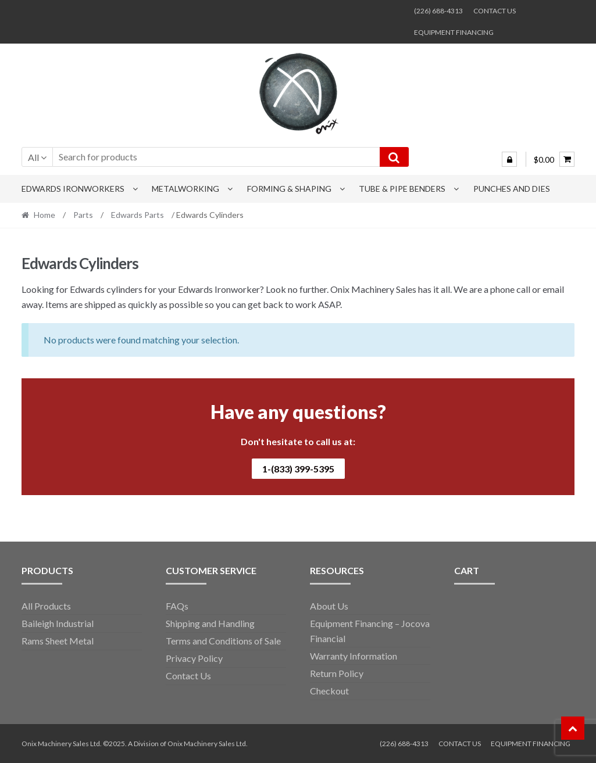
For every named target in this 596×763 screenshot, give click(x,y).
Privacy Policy (194, 658)
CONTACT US (494, 10)
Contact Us (188, 675)
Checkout (329, 690)
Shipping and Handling (210, 623)
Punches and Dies (511, 189)
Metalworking (185, 189)
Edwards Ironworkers (73, 189)
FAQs (177, 605)
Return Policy (336, 673)
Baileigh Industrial (58, 623)
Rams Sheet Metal (58, 640)
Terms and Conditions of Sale (223, 640)
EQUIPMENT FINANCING (454, 32)
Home (44, 215)
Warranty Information (353, 655)
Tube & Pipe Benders (402, 189)
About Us (329, 605)
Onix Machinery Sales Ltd (206, 743)
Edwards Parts (137, 215)
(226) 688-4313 (438, 10)
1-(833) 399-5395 (298, 468)
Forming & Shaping (289, 189)
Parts (83, 215)
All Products (46, 605)
